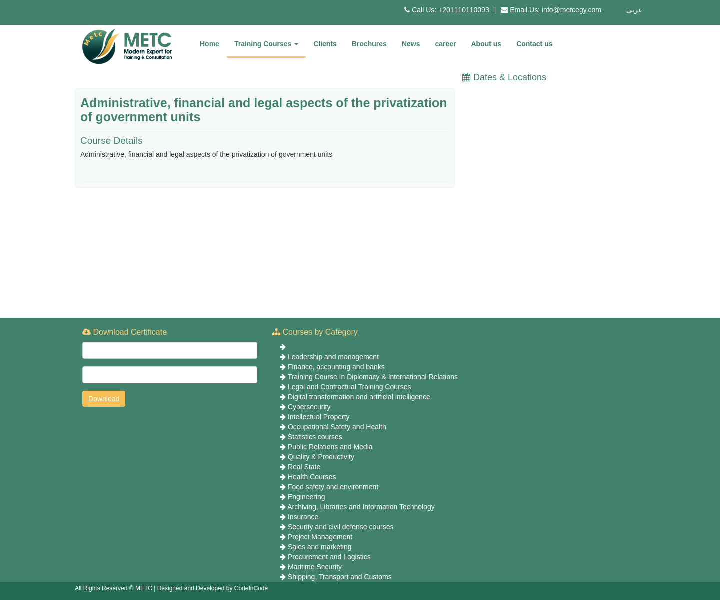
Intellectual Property (319, 417)
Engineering (307, 497)
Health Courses (312, 477)
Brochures (369, 44)
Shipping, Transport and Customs (340, 577)
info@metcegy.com (572, 10)
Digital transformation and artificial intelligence (359, 397)
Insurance (303, 517)
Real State (304, 467)
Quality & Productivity (321, 457)
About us (487, 44)
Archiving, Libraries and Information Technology (361, 507)
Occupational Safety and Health (337, 427)
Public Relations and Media (330, 447)
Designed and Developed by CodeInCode (213, 588)
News (411, 44)
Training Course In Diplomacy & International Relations (373, 377)
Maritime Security (315, 567)
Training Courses (266, 44)
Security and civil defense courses (341, 527)
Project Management (320, 537)
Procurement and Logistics (329, 557)
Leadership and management (333, 357)
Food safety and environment (333, 487)
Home (210, 44)
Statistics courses (315, 437)
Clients (325, 44)
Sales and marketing (320, 547)
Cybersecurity (309, 407)
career (445, 44)
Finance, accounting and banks (336, 367)
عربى (634, 10)
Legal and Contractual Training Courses (350, 387)
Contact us (534, 44)
